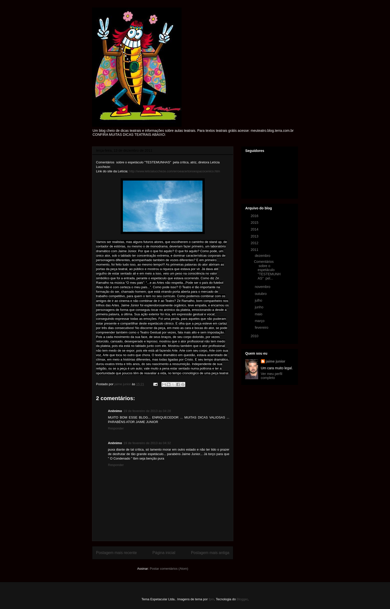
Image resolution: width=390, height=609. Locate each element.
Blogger (242, 599)
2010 (255, 336)
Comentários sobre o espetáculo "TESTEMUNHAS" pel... (267, 270)
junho (259, 307)
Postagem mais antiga (210, 553)
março (260, 321)
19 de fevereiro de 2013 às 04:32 (147, 443)
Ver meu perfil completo (271, 376)
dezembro (263, 256)
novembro (263, 287)
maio (259, 314)
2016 (255, 216)
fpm (211, 599)
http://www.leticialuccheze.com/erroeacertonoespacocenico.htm (174, 171)
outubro (261, 294)
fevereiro (262, 327)
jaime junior (276, 361)
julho (259, 300)
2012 (255, 243)
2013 (255, 236)
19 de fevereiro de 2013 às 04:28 (147, 411)
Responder (116, 428)
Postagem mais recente (116, 553)
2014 (255, 229)
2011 (255, 250)
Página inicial (163, 553)
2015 (255, 223)
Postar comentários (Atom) (169, 568)
